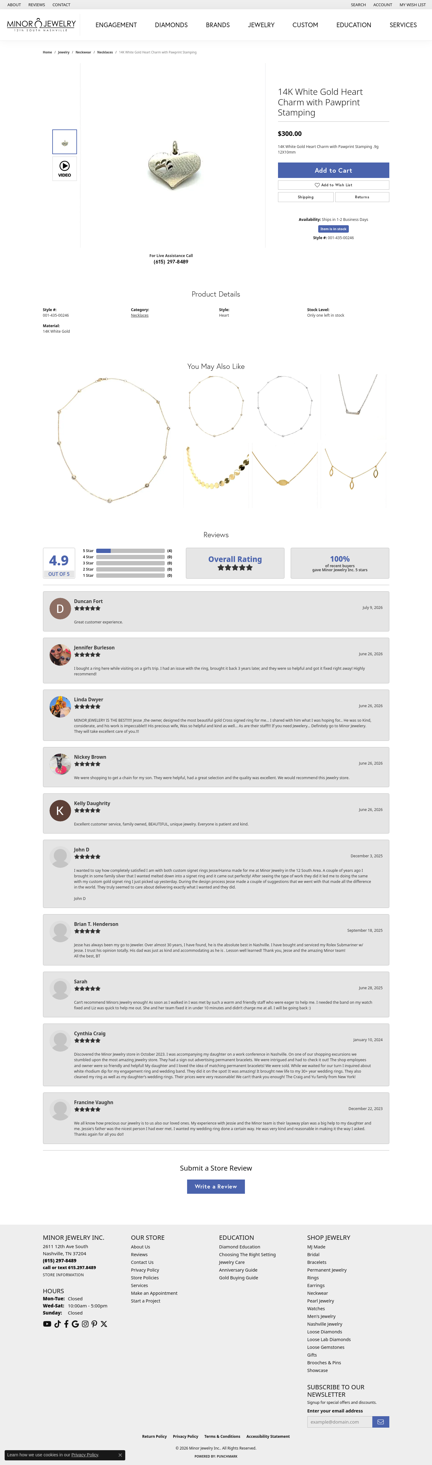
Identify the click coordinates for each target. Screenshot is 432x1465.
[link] (13, 4)
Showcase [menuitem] (317, 1370)
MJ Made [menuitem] (316, 1247)
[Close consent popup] (120, 1455)
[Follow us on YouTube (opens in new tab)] (47, 1324)
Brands (218, 24)
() (169, 550)
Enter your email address (335, 1411)
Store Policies (145, 1278)
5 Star (88, 550)
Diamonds (171, 24)
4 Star (88, 556)
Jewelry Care (232, 1262)
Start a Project (145, 1301)
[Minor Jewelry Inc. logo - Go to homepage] (41, 25)
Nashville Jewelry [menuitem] (324, 1324)
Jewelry (261, 24)
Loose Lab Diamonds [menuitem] (329, 1339)
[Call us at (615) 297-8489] (60, 1260)
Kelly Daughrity (92, 803)
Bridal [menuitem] (313, 1254)
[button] (358, 4)
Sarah (81, 981)
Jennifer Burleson (94, 647)
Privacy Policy (145, 1270)
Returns (362, 197)
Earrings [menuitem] (316, 1285)
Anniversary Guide (238, 1270)
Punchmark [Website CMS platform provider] (227, 1456)
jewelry (64, 52)
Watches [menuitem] (316, 1308)
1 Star (88, 575)
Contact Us (142, 1262)
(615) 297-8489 (171, 261)
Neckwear (83, 52)
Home (47, 52)
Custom (305, 24)
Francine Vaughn (93, 1102)
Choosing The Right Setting (247, 1254)
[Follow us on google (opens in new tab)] (75, 1324)
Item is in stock (334, 228)
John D (81, 849)
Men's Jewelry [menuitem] (321, 1316)
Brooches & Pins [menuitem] (324, 1363)
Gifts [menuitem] (312, 1355)
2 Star (88, 569)
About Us (140, 1247)
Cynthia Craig (90, 1033)
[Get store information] (63, 1274)
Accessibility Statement (268, 1436)
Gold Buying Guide (238, 1278)
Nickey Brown (90, 757)
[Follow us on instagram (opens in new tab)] (85, 1324)
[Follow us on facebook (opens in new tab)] (66, 1324)
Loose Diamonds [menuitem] (324, 1332)
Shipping (306, 197)
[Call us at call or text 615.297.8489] (69, 1267)
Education (353, 24)
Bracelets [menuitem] (317, 1262)
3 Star (88, 563)
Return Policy (154, 1436)
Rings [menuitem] (313, 1278)
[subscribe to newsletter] (380, 1422)
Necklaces (105, 52)
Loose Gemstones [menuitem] (325, 1347)
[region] (173, 155)
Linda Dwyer (88, 699)
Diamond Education (239, 1247)
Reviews (139, 1254)
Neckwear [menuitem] (317, 1293)
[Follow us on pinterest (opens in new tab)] (94, 1324)
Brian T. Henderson (96, 924)
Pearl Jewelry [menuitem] (320, 1301)
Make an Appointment (154, 1293)
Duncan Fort (88, 601)
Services (403, 24)
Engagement (116, 24)
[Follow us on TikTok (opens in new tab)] (57, 1324)
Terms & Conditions (222, 1436)
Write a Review (216, 1186)
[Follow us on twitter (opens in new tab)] (104, 1324)
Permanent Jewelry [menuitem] (327, 1270)
